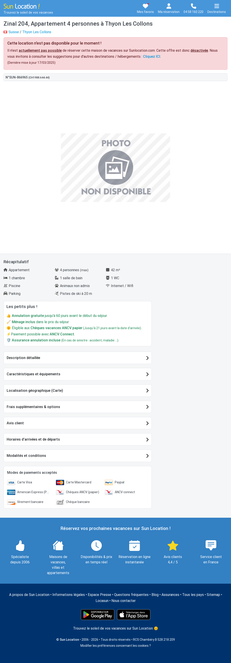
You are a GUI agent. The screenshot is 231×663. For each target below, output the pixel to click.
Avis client (15, 423)
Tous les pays (193, 595)
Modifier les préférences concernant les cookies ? (115, 645)
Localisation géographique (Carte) (35, 390)
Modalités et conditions (26, 456)
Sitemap (213, 595)
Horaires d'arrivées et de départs (33, 439)
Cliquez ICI (151, 56)
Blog (155, 595)
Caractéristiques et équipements (33, 374)
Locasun (102, 601)
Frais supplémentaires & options (33, 407)
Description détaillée (23, 358)
